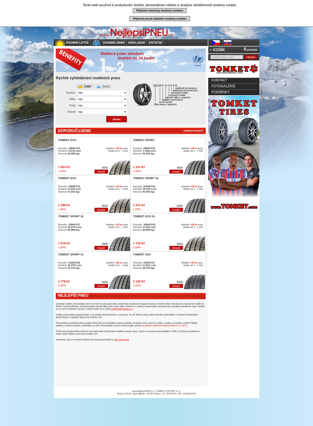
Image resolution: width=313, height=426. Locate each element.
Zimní (106, 86)
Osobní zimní (114, 42)
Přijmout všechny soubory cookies (159, 10)
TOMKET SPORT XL (146, 178)
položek (250, 49)
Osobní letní (77, 42)
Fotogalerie (223, 86)
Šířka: (72, 99)
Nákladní (136, 42)
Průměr (72, 111)
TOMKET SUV (142, 254)
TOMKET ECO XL (144, 216)
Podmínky (220, 92)
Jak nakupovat (121, 339)
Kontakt (219, 80)
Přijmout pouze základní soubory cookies (160, 18)
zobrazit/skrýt (193, 131)
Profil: (72, 105)
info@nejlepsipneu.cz (122, 309)
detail (105, 167)
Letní (87, 86)
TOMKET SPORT (144, 140)
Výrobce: (71, 92)
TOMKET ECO (67, 140)
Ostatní (155, 42)
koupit (101, 171)
